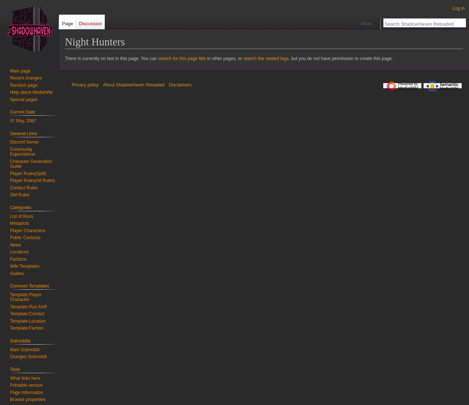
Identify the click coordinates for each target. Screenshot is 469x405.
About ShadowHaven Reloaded (133, 85)
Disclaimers (180, 85)
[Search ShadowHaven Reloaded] (421, 24)
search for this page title (182, 58)
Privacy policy (85, 85)
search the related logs (266, 58)
